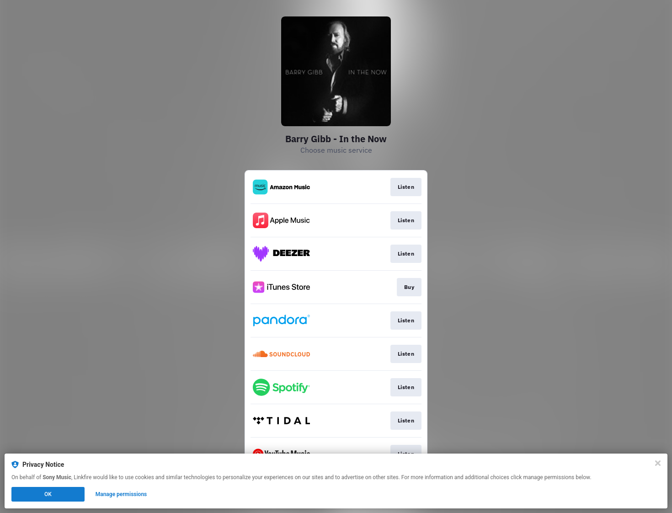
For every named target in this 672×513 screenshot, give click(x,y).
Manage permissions (121, 494)
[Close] (658, 463)
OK (48, 494)
